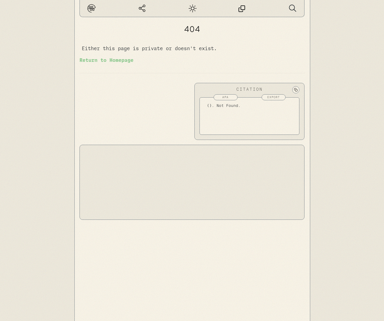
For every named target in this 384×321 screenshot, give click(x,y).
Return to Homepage (107, 60)
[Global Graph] (142, 8)
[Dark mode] (192, 8)
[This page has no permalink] (241, 8)
